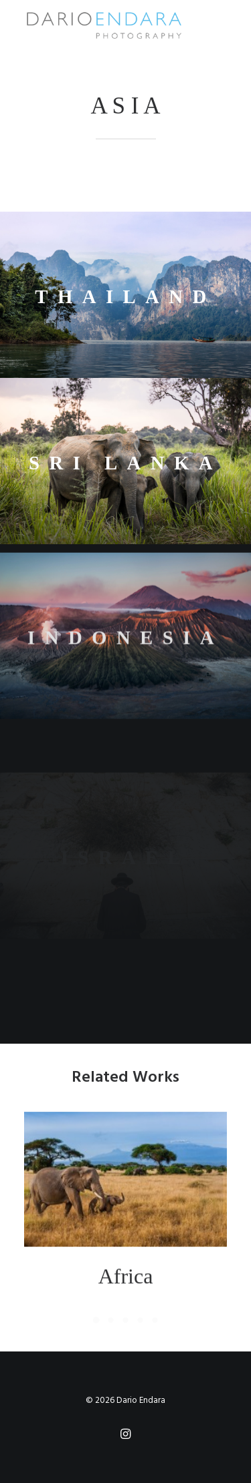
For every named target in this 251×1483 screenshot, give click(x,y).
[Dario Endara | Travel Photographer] (103, 25)
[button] (125, 1195)
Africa (125, 1293)
